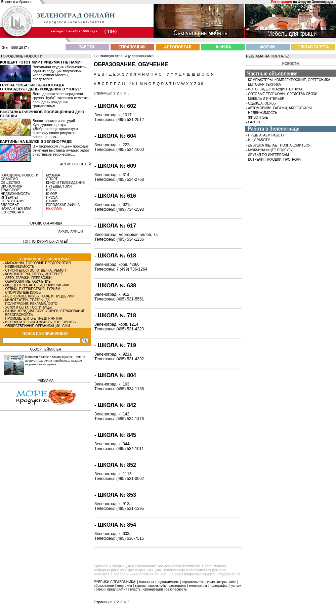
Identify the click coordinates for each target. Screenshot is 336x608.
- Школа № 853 (115, 495)
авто (233, 582)
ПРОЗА (51, 197)
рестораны (177, 585)
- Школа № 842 (115, 405)
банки (99, 589)
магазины (146, 582)
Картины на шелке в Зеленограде (36, 141)
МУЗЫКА (53, 175)
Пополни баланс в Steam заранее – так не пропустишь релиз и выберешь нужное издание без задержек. (55, 360)
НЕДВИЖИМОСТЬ (15, 194)
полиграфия (219, 585)
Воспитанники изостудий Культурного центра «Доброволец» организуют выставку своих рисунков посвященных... (55, 129)
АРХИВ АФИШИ (70, 231)
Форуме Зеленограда (315, 2)
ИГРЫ (50, 190)
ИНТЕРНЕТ (10, 197)
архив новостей (75, 164)
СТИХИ (51, 201)
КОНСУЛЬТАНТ (13, 212)
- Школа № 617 (115, 226)
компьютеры (217, 582)
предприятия (117, 589)
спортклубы (158, 585)
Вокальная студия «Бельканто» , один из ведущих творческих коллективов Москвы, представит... (61, 73)
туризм (140, 585)
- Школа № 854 (115, 525)
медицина (124, 585)
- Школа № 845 (115, 435)
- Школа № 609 (115, 166)
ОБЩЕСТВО (10, 183)
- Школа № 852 (115, 465)
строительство (193, 582)
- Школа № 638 (115, 285)
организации (153, 589)
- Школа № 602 (115, 106)
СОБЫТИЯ (9, 179)
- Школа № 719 (115, 345)
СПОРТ (52, 179)
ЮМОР (51, 194)
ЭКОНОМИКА (11, 186)
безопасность (176, 589)
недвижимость (168, 582)
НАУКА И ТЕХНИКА (16, 208)
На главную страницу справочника (124, 56)
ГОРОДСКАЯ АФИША (63, 205)
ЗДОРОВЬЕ (10, 205)
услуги (236, 585)
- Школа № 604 (115, 136)
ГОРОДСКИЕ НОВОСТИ (19, 175)
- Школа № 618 (115, 255)
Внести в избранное (17, 2)
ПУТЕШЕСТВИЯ (59, 186)
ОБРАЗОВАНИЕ (13, 201)
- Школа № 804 (115, 375)
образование (104, 585)
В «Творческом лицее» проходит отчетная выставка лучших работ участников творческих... (61, 150)
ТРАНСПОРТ (11, 190)
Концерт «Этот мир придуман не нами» (41, 62)
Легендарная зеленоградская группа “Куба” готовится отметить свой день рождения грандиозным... (61, 100)
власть (135, 589)
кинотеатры (198, 585)
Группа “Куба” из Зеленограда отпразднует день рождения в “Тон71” (41, 87)
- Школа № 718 (115, 315)
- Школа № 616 (115, 196)
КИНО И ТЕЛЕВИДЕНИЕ (65, 183)
